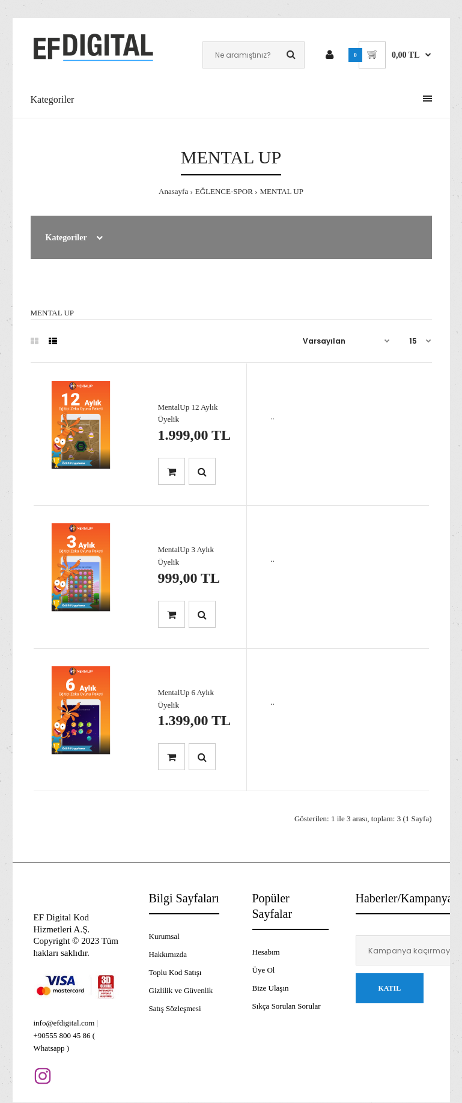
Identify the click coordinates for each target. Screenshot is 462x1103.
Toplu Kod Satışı (175, 972)
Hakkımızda (168, 954)
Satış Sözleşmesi (175, 1008)
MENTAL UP (281, 191)
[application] (458, 1100)
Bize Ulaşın (270, 987)
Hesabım (266, 951)
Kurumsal (164, 936)
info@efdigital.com (64, 1022)
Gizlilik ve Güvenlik (181, 990)
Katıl (389, 988)
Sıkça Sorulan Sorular (286, 1005)
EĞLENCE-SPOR (224, 191)
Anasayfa (173, 191)
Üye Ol (263, 969)
